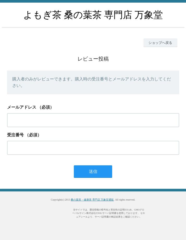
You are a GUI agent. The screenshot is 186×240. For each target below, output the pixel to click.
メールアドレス (21, 107)
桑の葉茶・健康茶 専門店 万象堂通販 (92, 199)
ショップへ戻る (160, 43)
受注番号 (15, 135)
